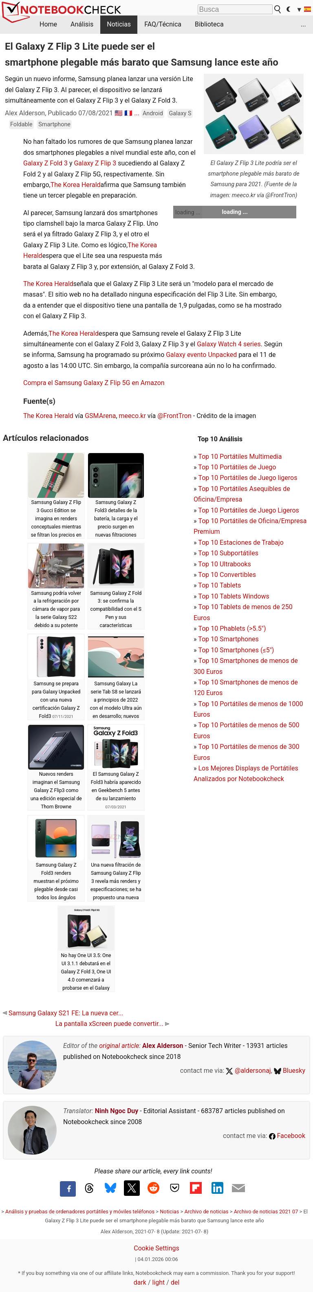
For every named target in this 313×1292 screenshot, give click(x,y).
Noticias (119, 24)
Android (153, 113)
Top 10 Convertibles (227, 575)
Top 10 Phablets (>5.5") (232, 628)
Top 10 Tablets (219, 585)
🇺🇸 (119, 113)
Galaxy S (180, 113)
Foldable (21, 124)
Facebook (287, 1136)
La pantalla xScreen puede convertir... (112, 1024)
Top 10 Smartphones (228, 639)
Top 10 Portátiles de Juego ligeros (247, 478)
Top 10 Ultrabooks (224, 564)
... (303, 24)
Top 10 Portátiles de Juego (237, 467)
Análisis (82, 24)
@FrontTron (174, 416)
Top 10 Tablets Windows (233, 596)
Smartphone (54, 124)
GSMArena (100, 416)
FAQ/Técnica (162, 24)
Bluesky (289, 1070)
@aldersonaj (248, 1070)
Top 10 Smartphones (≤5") (236, 650)
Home (48, 24)
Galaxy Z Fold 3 (45, 163)
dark (140, 1282)
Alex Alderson (162, 1046)
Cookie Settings (156, 1248)
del (175, 1282)
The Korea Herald (76, 185)
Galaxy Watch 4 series (228, 344)
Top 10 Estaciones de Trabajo (241, 542)
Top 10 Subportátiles (228, 553)
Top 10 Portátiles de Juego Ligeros (248, 510)
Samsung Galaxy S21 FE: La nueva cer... (63, 1013)
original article (119, 1046)
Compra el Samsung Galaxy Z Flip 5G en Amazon (94, 383)
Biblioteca (209, 24)
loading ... (187, 212)
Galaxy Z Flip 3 (95, 163)
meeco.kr (132, 416)
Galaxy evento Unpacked (201, 355)
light (158, 1282)
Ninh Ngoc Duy (117, 1111)
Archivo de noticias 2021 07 (266, 1211)
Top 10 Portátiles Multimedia (240, 456)
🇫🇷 (128, 113)
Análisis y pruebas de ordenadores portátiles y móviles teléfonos (79, 1211)
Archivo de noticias (206, 1211)
